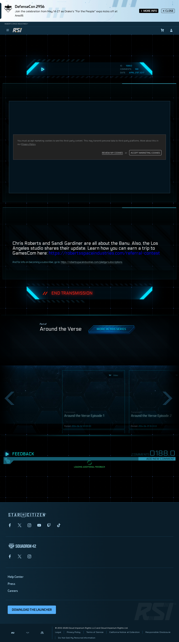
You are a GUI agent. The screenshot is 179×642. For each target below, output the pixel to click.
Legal (58, 632)
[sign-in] (171, 30)
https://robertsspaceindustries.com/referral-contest (104, 253)
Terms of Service (95, 632)
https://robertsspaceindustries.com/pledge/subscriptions (91, 262)
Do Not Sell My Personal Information (76, 637)
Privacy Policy (74, 632)
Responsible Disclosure (157, 632)
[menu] (7, 30)
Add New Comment (160, 458)
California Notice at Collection (124, 632)
